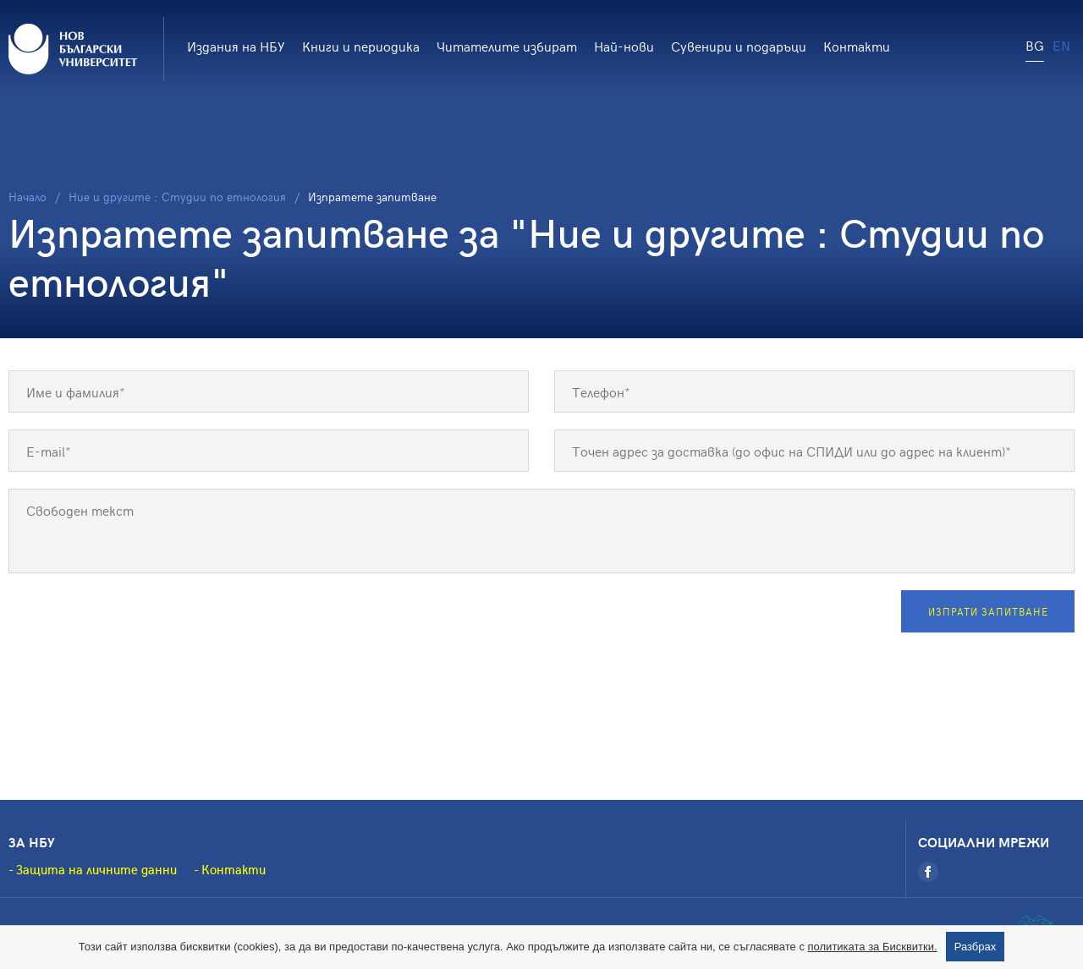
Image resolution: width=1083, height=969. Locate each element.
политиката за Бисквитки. (872, 946)
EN (1061, 45)
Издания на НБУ (236, 45)
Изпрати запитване (988, 611)
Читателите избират (507, 45)
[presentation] (137, 623)
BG (1034, 45)
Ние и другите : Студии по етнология (177, 197)
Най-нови (624, 45)
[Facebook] (928, 872)
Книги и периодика (361, 45)
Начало (27, 197)
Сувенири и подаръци (738, 45)
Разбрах (975, 946)
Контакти (856, 45)
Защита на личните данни (96, 869)
